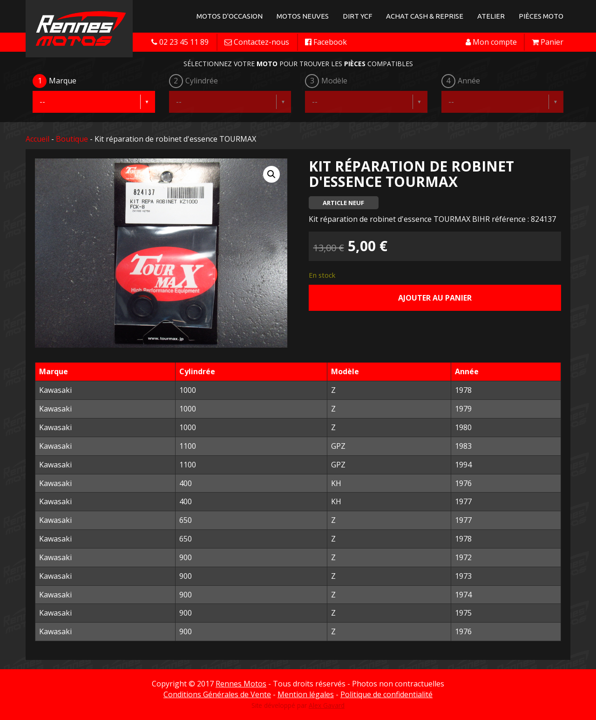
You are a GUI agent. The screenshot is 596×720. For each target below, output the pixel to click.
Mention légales (306, 694)
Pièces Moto (541, 16)
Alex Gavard (327, 705)
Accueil (37, 139)
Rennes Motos (241, 684)
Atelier (491, 16)
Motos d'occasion (229, 16)
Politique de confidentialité (386, 694)
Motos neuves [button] (303, 16)
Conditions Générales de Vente (217, 694)
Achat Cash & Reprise (424, 16)
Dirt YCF (357, 16)
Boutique (72, 139)
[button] (271, 174)
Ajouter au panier (435, 298)
